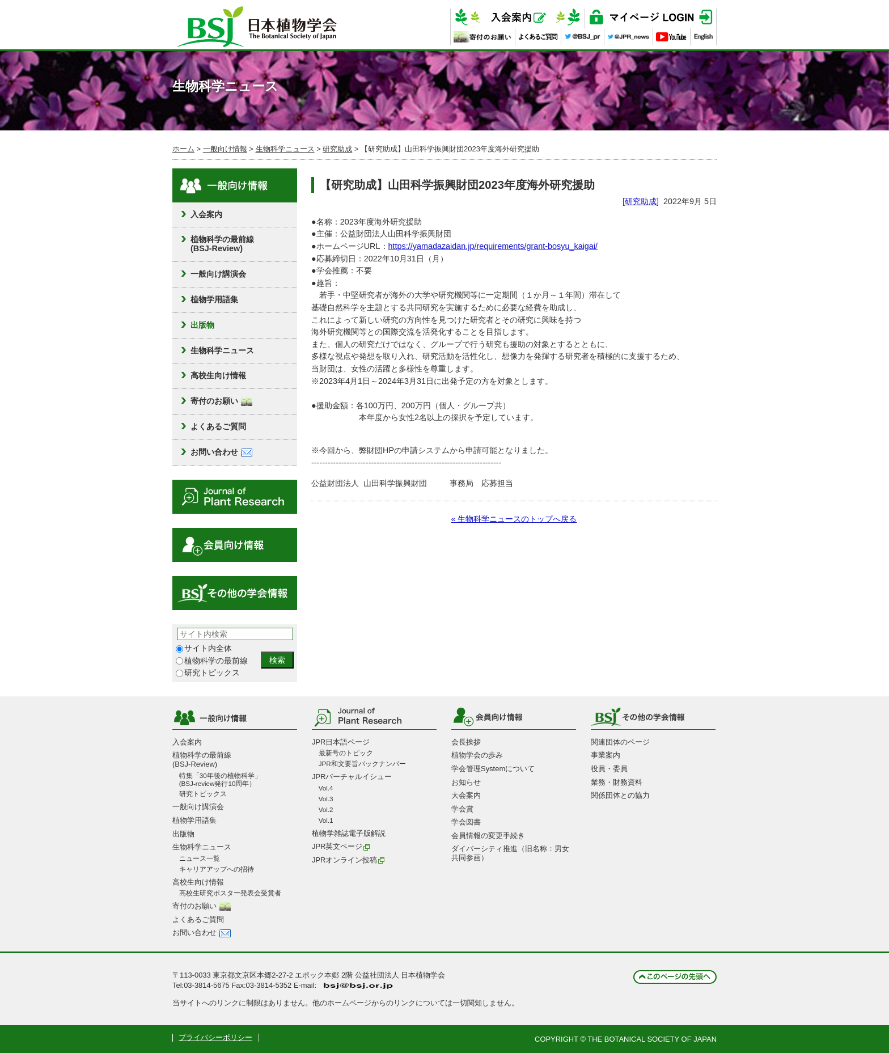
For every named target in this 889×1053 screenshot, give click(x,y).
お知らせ (466, 782)
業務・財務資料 (616, 782)
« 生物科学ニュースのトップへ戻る (514, 518)
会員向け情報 (234, 545)
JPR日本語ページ (341, 742)
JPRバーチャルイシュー (352, 776)
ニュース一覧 (199, 858)
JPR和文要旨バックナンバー (362, 763)
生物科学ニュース (285, 149)
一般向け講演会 (218, 273)
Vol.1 (326, 820)
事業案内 (605, 755)
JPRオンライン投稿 (348, 860)
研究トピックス (208, 673)
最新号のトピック (346, 752)
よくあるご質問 (218, 426)
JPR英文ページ (341, 846)
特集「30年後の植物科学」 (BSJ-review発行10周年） (220, 779)
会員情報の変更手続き (488, 835)
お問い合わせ (221, 451)
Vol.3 (326, 798)
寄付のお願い (221, 400)
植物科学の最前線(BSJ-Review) (222, 244)
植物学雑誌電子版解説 (349, 833)
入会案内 (206, 214)
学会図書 (466, 822)
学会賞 (462, 809)
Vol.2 (326, 809)
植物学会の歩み (477, 755)
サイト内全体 (204, 648)
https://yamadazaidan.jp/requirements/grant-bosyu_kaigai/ (493, 246)
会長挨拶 (466, 742)
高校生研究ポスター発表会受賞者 (230, 892)
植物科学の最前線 (212, 661)
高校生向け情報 (218, 375)
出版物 (202, 324)
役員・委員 (609, 768)
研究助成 (337, 149)
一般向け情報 (225, 149)
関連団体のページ (620, 742)
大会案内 (466, 795)
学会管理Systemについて (493, 768)
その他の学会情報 (234, 593)
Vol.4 (326, 788)
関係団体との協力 (620, 795)
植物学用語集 (214, 299)
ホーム (183, 149)
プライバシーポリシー (215, 1037)
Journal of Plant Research (234, 497)
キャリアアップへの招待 (216, 869)
